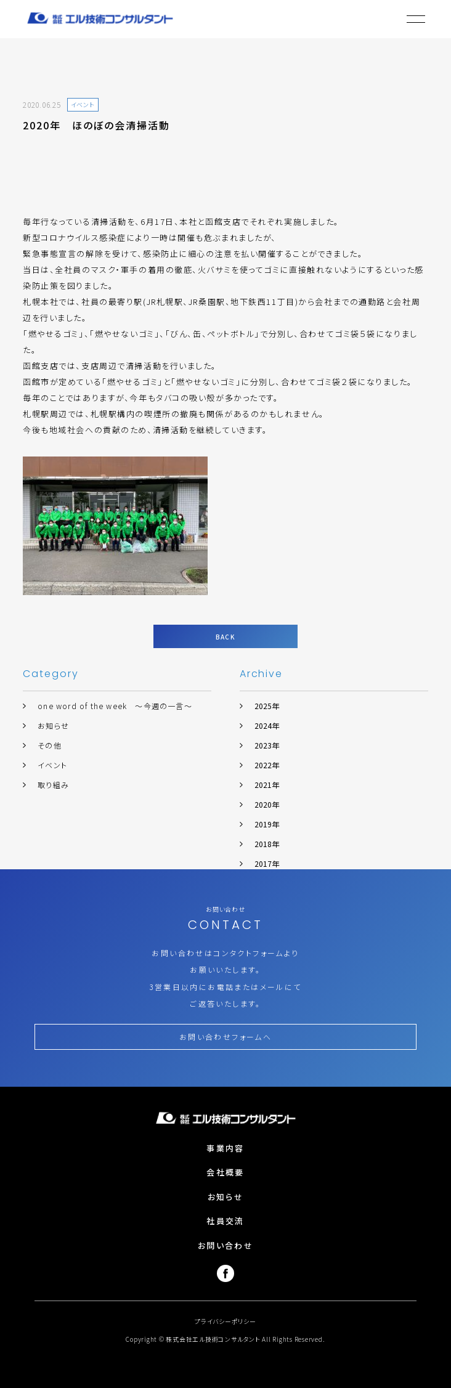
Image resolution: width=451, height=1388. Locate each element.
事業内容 (225, 1148)
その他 (50, 745)
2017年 (266, 863)
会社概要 (225, 1172)
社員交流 (225, 1221)
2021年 (266, 784)
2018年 (266, 843)
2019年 (266, 824)
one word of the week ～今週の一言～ (115, 705)
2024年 (266, 725)
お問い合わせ (225, 1245)
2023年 (266, 745)
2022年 (266, 765)
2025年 (266, 705)
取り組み (53, 784)
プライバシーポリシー (225, 1321)
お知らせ (53, 725)
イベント (52, 765)
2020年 (266, 804)
